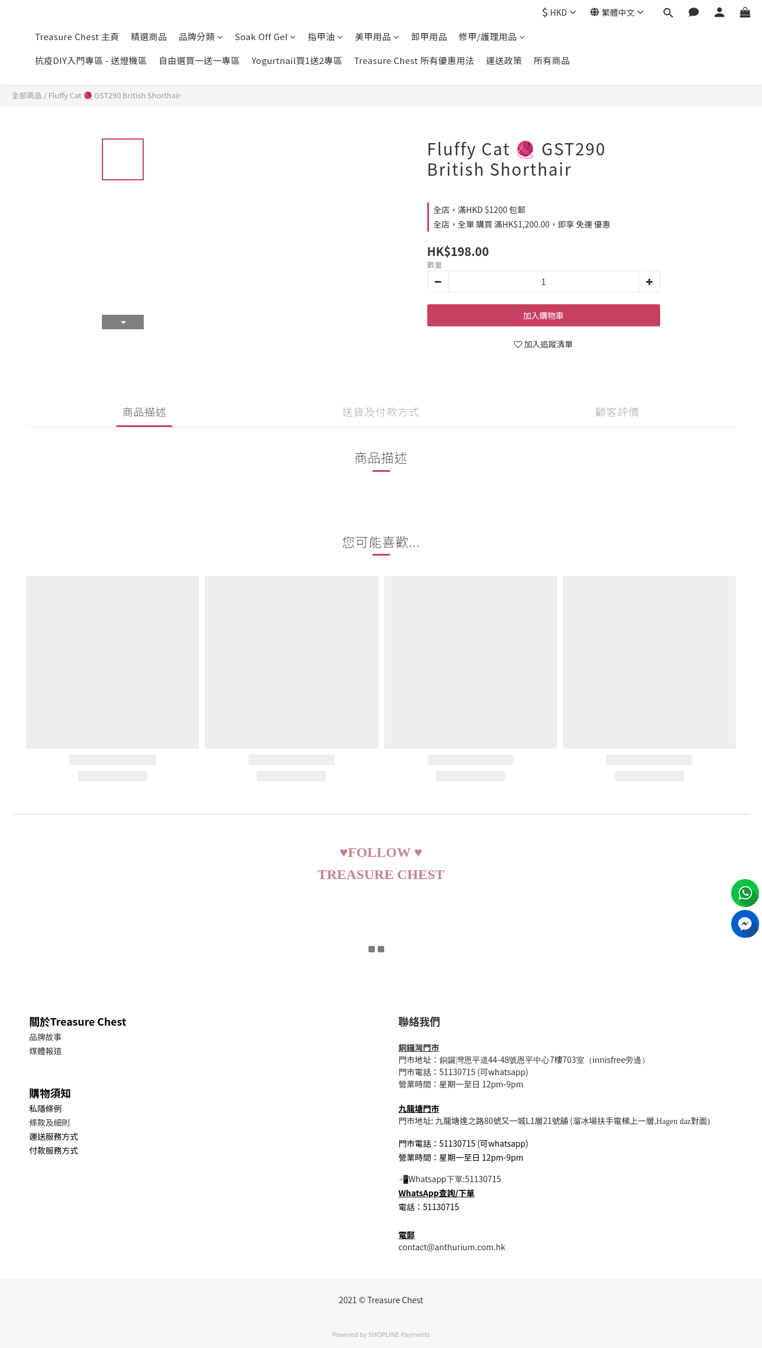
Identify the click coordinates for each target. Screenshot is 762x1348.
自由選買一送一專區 (199, 60)
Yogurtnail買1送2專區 (296, 60)
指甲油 (325, 36)
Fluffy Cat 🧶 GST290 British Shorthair (114, 95)
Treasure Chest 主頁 (77, 36)
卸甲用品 (429, 36)
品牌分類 (201, 36)
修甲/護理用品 (492, 36)
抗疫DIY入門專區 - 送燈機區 (91, 60)
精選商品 (149, 36)
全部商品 (27, 95)
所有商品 (552, 60)
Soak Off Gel (265, 36)
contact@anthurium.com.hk (452, 1247)
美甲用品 (377, 36)
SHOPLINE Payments (399, 1334)
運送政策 (504, 60)
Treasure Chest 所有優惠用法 (414, 60)
